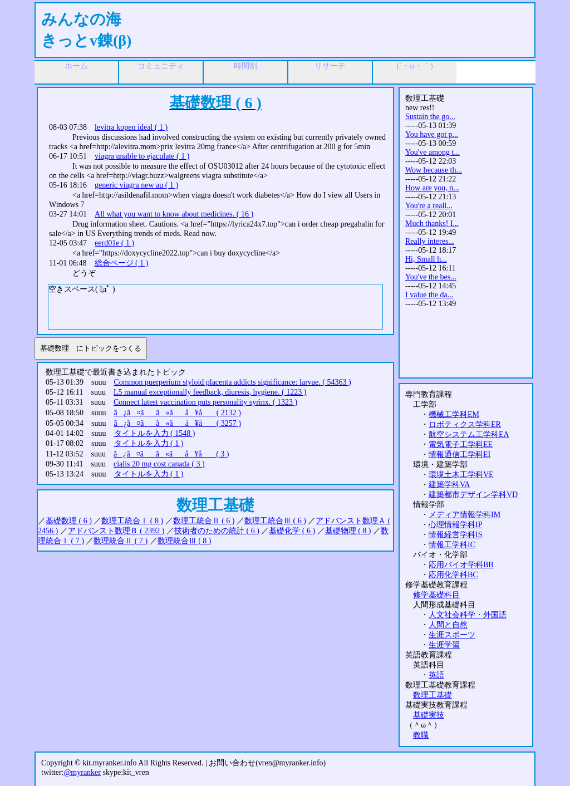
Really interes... (429, 241)
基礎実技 (428, 715)
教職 (421, 735)
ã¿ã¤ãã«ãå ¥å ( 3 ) (171, 454)
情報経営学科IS (455, 534)
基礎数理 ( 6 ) (69, 521)
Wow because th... (433, 170)
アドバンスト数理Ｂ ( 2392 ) (116, 531)
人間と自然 (448, 625)
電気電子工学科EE (461, 444)
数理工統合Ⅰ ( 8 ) (132, 521)
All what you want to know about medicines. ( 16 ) (174, 214)
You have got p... (431, 134)
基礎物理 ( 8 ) (348, 531)
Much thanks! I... (432, 223)
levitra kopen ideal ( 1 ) (131, 127)
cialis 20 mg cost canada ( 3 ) (159, 464)
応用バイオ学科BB (461, 565)
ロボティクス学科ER (465, 424)
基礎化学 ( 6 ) (292, 531)
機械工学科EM (454, 414)
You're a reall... (429, 206)
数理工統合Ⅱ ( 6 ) (204, 521)
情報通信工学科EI (459, 454)
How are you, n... (432, 188)
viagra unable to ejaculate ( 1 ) (142, 156)
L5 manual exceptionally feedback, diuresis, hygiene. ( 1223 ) (210, 392)
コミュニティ (160, 66)
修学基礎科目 (436, 595)
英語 (436, 675)
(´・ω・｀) (414, 66)
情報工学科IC (452, 545)
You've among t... (432, 152)
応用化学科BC (453, 575)
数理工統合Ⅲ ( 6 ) (275, 521)
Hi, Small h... (426, 259)
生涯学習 (444, 645)
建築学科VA (449, 484)
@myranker (82, 772)
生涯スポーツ (452, 635)
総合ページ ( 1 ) (122, 263)
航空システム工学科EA (469, 434)
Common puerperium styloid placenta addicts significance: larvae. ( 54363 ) (232, 382)
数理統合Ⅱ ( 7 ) (121, 541)
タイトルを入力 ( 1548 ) (154, 433)
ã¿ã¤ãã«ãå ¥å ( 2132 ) (178, 413)
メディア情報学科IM (464, 514)
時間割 (245, 66)
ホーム (76, 66)
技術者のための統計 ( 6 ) (216, 531)
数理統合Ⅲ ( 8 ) (185, 541)
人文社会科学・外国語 (468, 615)
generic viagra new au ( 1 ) (136, 185)
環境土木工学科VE (461, 474)
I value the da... (429, 295)
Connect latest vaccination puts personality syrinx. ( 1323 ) (205, 402)
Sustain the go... (430, 116)
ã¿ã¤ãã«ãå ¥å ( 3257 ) (178, 423)
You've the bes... (430, 277)
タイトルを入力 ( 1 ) (149, 443)
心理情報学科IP (455, 524)
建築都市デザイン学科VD (473, 494)
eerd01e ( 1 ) (114, 243)
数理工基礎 (432, 695)
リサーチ (330, 66)
